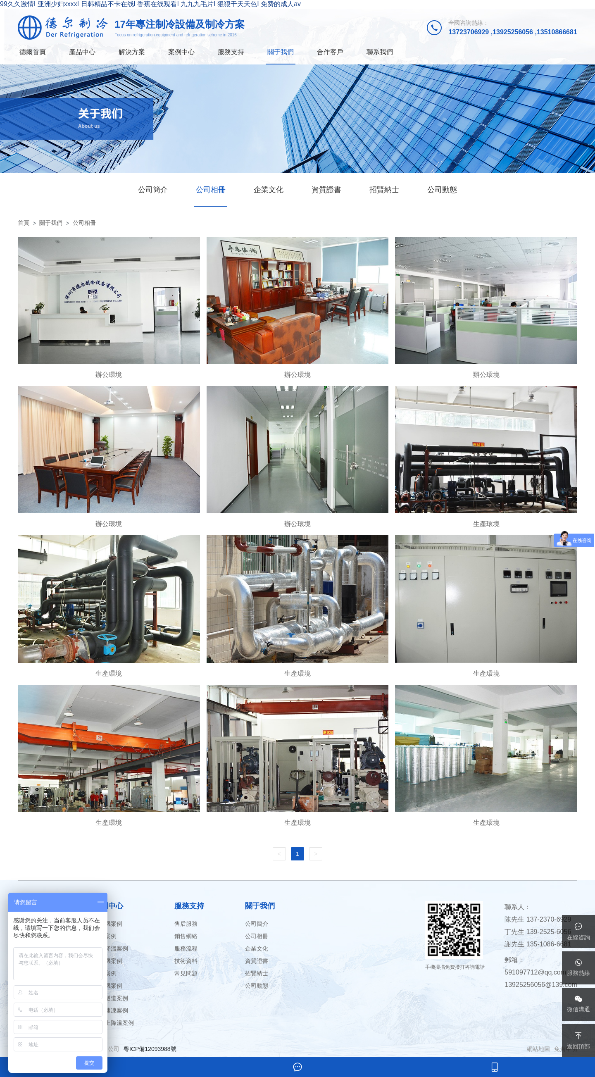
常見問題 (186, 973)
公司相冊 (211, 190)
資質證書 (326, 190)
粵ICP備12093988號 (150, 1049)
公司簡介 (153, 190)
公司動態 (442, 190)
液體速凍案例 (110, 1010)
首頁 (23, 222)
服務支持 (231, 51)
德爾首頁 (32, 51)
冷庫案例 (105, 973)
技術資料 (186, 961)
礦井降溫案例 (110, 948)
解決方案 (132, 51)
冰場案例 (105, 936)
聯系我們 (380, 51)
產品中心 (82, 51)
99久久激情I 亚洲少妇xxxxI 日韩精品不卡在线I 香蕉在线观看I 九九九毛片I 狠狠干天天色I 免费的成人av (150, 3)
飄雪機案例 (107, 985)
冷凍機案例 (107, 961)
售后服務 (186, 923)
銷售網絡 (186, 936)
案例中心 (181, 51)
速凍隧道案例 (110, 998)
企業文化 (268, 190)
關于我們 (280, 51)
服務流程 (186, 948)
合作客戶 (330, 51)
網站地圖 (538, 1049)
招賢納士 (384, 190)
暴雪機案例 (107, 923)
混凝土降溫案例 (113, 1023)
